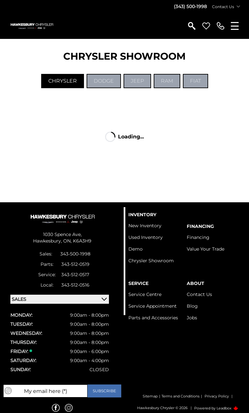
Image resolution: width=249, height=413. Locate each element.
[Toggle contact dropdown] (238, 6)
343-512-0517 (75, 274)
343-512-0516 (75, 285)
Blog (192, 306)
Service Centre (144, 294)
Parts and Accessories (153, 318)
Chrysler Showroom (151, 261)
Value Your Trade (205, 249)
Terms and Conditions (180, 396)
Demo (135, 249)
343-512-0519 (75, 264)
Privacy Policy (217, 396)
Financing (198, 237)
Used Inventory (145, 237)
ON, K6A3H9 (77, 241)
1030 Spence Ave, (62, 234)
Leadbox (227, 408)
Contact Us (199, 294)
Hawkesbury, (48, 241)
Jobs (192, 318)
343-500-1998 (75, 254)
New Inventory (144, 226)
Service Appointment (152, 306)
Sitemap (150, 396)
